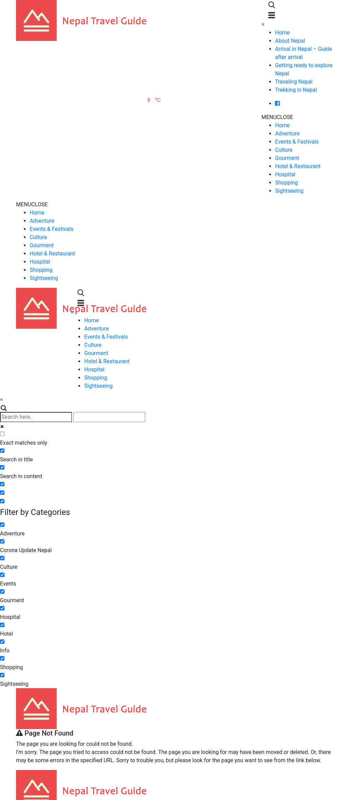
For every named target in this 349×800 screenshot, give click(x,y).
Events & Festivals (297, 141)
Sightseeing (289, 191)
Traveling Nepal (294, 81)
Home (282, 32)
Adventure (287, 133)
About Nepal (290, 41)
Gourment (287, 158)
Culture (283, 150)
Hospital (285, 174)
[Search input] (36, 417)
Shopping (286, 182)
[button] (277, 117)
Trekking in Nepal (296, 90)
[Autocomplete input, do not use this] (109, 417)
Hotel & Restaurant (297, 166)
